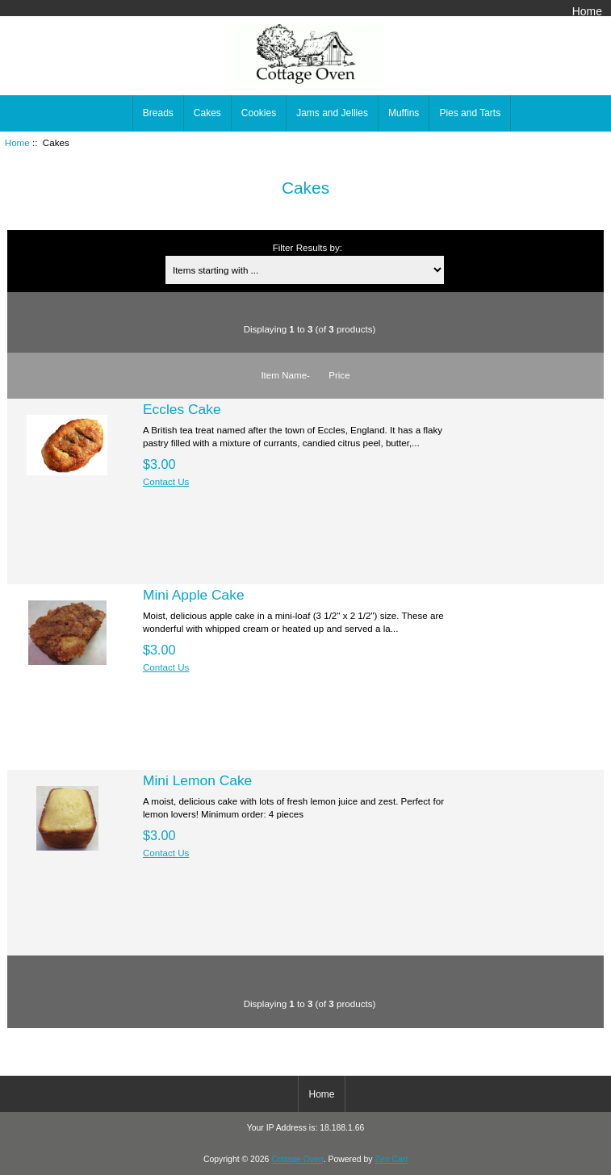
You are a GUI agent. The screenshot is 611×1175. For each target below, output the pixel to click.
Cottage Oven (297, 1159)
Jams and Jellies (332, 113)
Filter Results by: (307, 247)
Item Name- (285, 375)
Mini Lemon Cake (197, 780)
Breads (158, 113)
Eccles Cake (182, 409)
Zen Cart (391, 1159)
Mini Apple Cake (194, 595)
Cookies (258, 113)
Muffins (403, 113)
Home (587, 11)
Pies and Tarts (469, 113)
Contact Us (166, 481)
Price (339, 375)
